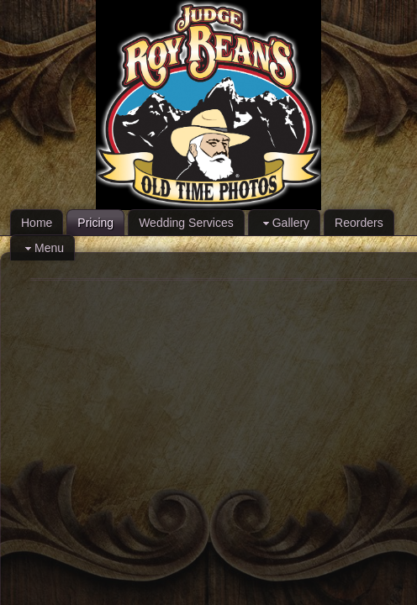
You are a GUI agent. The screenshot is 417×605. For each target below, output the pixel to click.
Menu (42, 248)
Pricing (95, 222)
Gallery (284, 223)
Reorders (359, 222)
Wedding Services (186, 222)
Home (36, 222)
